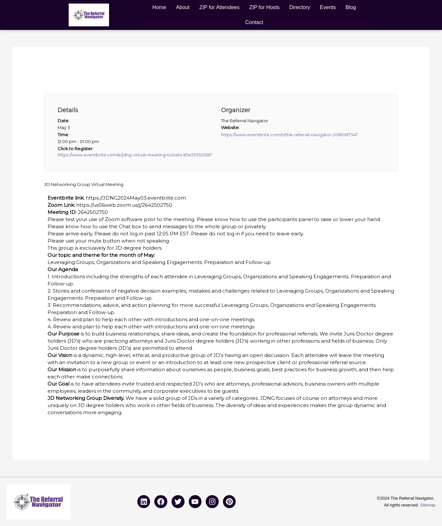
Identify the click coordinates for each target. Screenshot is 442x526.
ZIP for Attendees (219, 7)
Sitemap (427, 505)
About (183, 7)
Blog (351, 7)
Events (328, 7)
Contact (254, 22)
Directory (299, 7)
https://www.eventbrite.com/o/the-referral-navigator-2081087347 (289, 134)
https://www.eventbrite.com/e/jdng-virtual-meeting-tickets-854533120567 (135, 155)
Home (159, 7)
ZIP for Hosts (264, 7)
